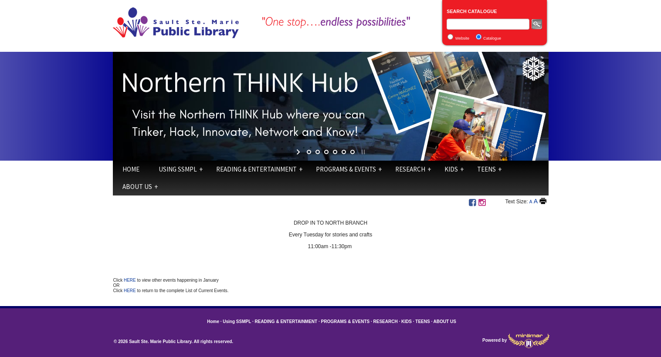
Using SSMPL (178, 169)
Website (462, 38)
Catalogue (492, 38)
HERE (130, 280)
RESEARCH (410, 169)
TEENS (486, 169)
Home (130, 169)
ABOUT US (137, 186)
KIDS (451, 169)
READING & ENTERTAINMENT (256, 169)
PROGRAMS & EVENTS (346, 169)
